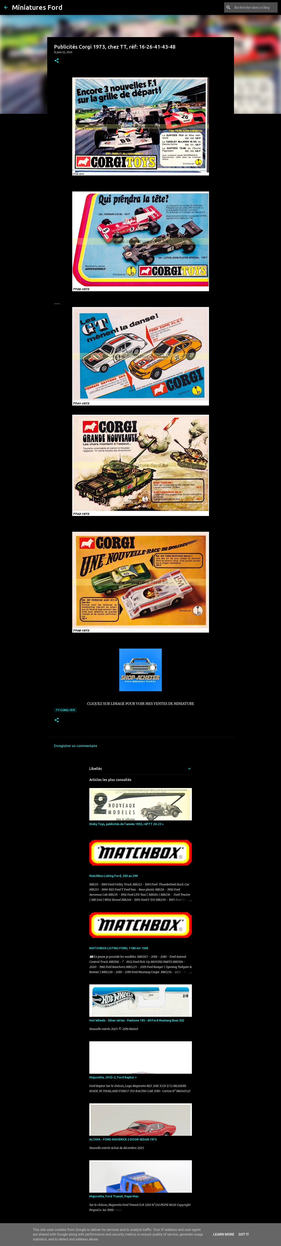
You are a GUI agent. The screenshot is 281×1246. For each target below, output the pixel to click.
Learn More (223, 1234)
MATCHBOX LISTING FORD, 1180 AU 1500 (118, 948)
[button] (56, 61)
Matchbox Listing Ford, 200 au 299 (113, 876)
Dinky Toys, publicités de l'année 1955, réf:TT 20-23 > (126, 824)
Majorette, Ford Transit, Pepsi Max (113, 1196)
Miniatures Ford (37, 7)
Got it (243, 1234)
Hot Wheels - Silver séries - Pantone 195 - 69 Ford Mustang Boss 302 (136, 1020)
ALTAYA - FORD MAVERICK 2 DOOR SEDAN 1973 (123, 1139)
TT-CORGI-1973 (65, 710)
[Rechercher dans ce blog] (255, 7)
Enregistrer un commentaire (75, 746)
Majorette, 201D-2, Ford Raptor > (113, 1077)
